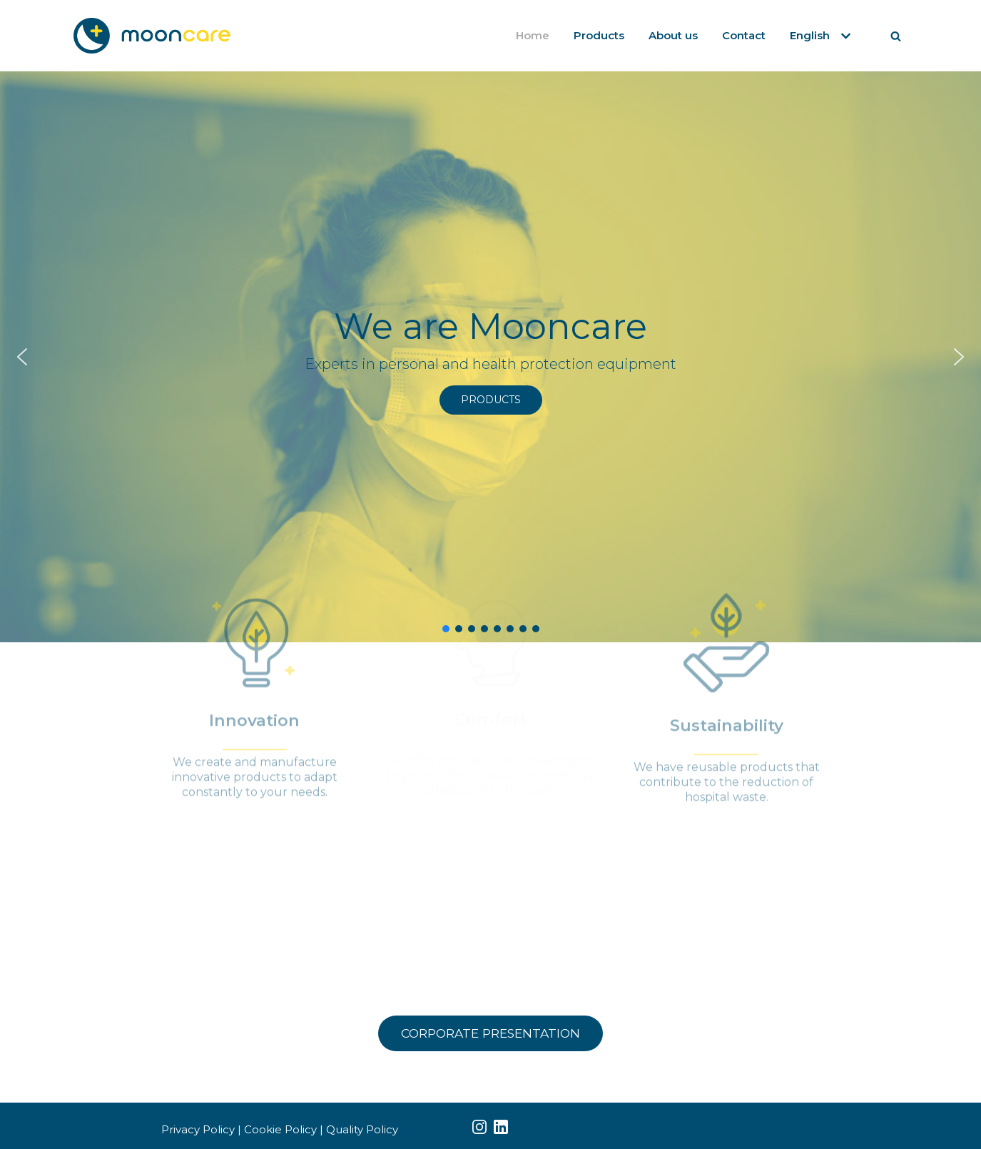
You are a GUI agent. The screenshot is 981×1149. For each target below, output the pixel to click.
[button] (22, 356)
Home (532, 35)
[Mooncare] (151, 36)
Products (599, 35)
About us (673, 35)
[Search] (895, 36)
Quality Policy (362, 1129)
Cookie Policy (280, 1129)
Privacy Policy (198, 1129)
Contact (744, 35)
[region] (490, 356)
